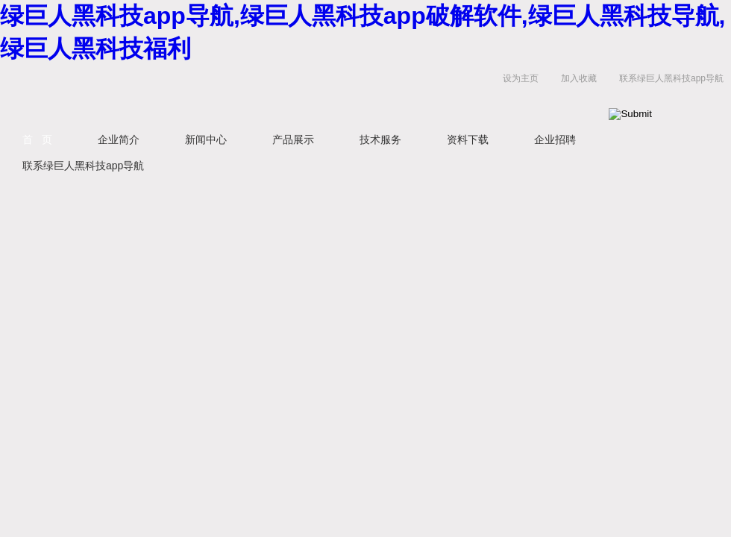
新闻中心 (206, 139)
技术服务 (380, 139)
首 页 (37, 139)
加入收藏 (579, 78)
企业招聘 (555, 139)
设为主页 (521, 78)
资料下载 (468, 139)
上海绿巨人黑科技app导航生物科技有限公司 (186, 94)
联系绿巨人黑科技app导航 (671, 78)
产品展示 (293, 139)
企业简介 (118, 139)
